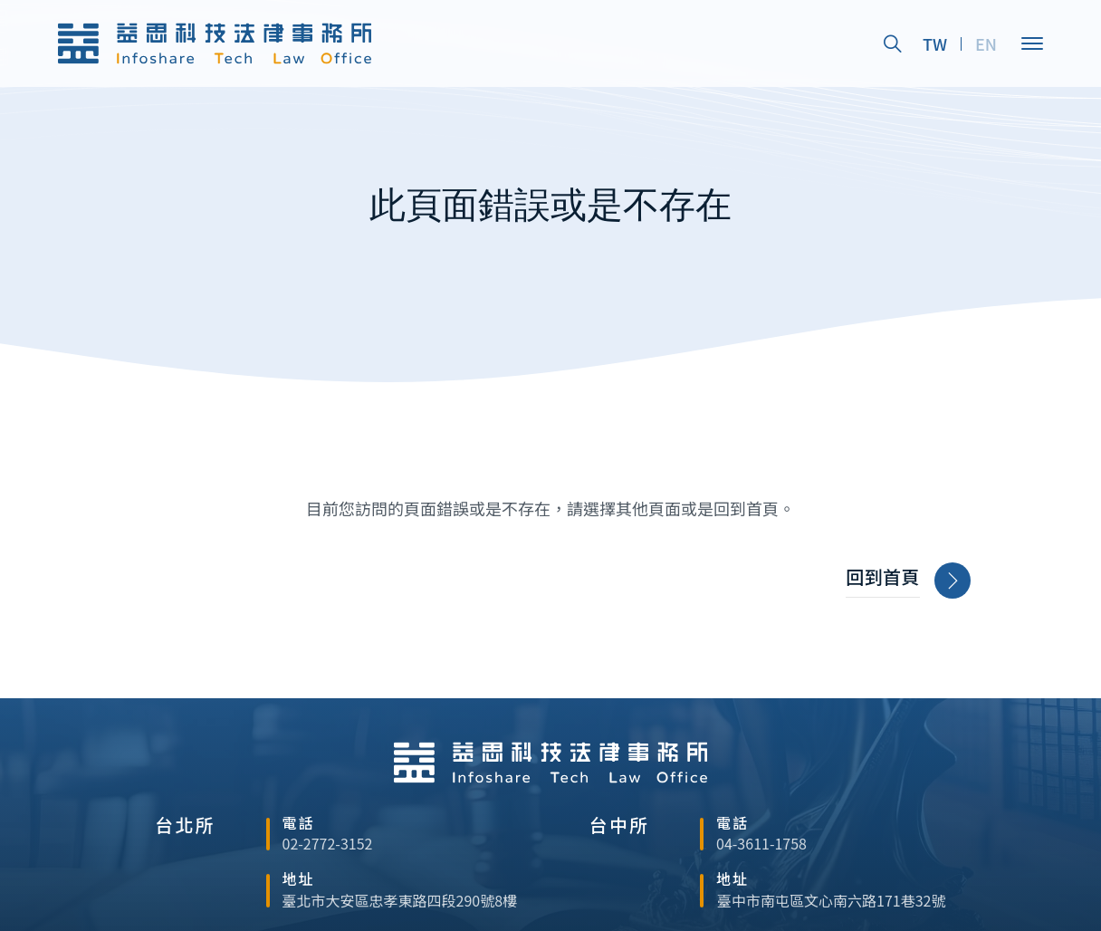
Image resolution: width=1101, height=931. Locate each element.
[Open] (1032, 43)
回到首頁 (908, 581)
